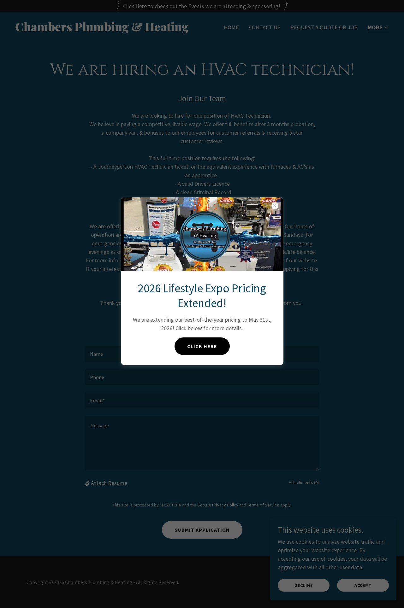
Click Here (202, 346)
